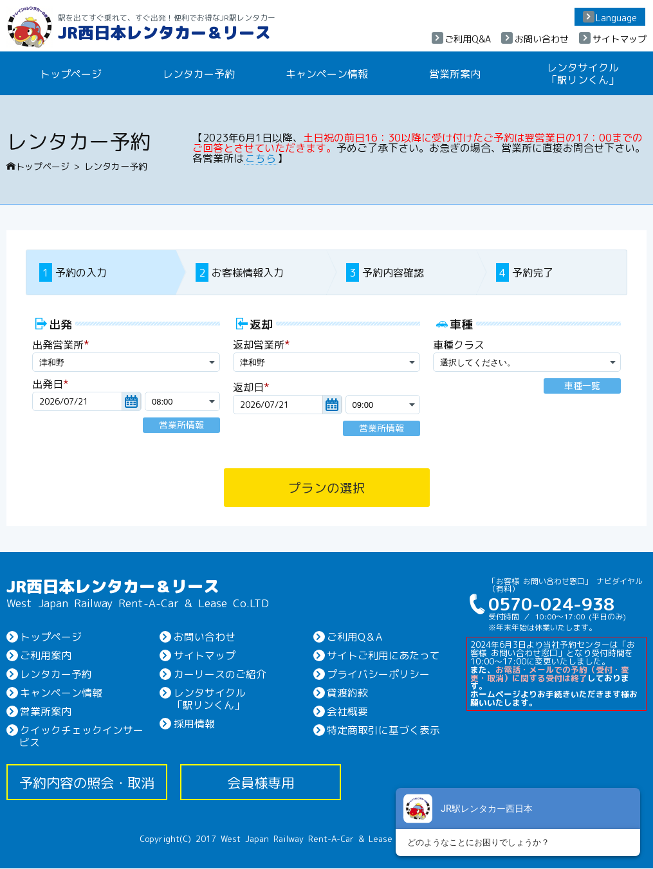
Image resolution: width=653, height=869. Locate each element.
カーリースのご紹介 (218, 674)
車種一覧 (582, 385)
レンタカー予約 (199, 73)
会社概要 (346, 711)
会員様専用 (261, 783)
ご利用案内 (45, 655)
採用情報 (193, 723)
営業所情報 (181, 425)
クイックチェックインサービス (81, 736)
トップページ (71, 73)
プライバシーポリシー (377, 674)
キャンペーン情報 (327, 73)
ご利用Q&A (468, 38)
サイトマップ (620, 38)
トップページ (37, 165)
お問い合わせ (542, 38)
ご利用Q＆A (354, 636)
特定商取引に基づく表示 (382, 730)
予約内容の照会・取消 (86, 783)
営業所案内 (455, 73)
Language (616, 17)
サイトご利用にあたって (382, 655)
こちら (260, 157)
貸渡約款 (346, 693)
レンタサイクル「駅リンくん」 (583, 73)
